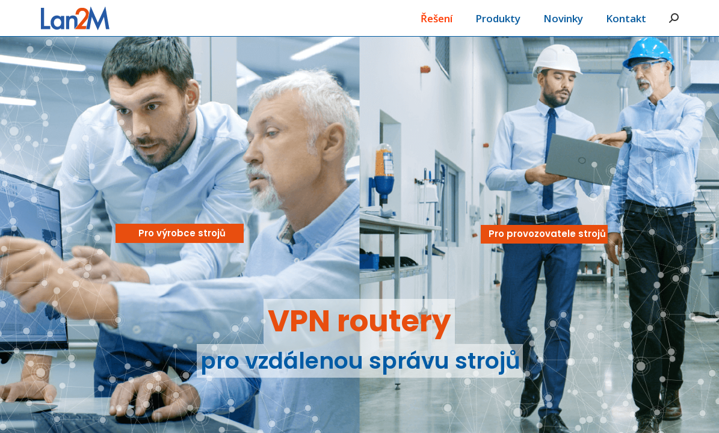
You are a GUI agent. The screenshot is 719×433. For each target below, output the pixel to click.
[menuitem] (436, 18)
